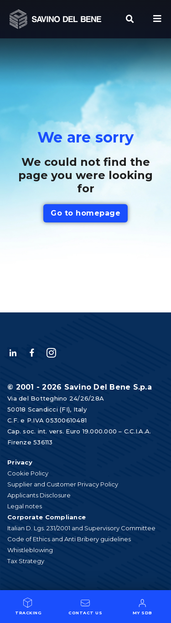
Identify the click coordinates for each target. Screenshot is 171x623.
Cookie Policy (27, 473)
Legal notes (24, 506)
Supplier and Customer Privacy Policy (62, 484)
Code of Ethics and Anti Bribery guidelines (69, 539)
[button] (130, 19)
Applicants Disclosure (39, 495)
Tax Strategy (25, 561)
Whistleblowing (30, 550)
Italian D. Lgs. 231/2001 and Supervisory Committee (81, 528)
